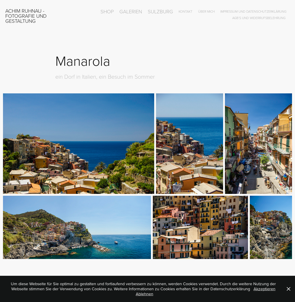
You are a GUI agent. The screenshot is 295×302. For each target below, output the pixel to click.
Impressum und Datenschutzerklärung (253, 11)
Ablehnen (144, 294)
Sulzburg (160, 11)
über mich (206, 11)
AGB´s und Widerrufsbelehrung (259, 18)
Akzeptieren (264, 289)
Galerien (130, 11)
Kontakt (185, 11)
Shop (107, 11)
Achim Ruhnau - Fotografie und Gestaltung (26, 15)
